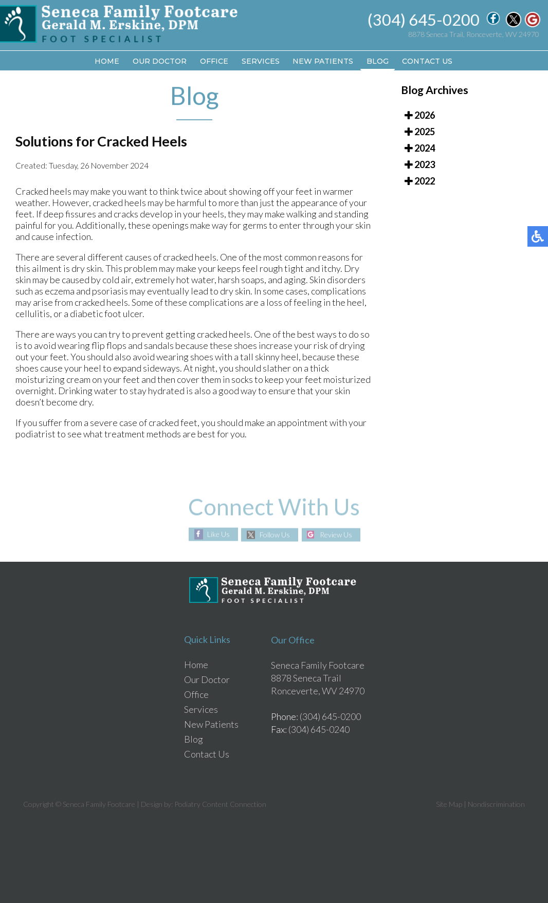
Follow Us (275, 534)
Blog (378, 61)
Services (261, 61)
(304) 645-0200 (424, 19)
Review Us (336, 534)
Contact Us (428, 61)
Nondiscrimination (496, 804)
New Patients (323, 61)
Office (214, 61)
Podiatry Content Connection (220, 804)
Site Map (449, 804)
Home (107, 61)
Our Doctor (160, 61)
